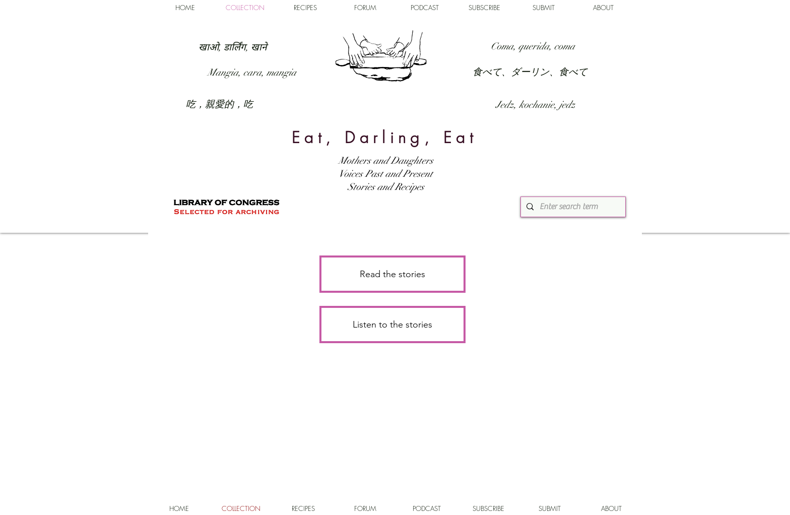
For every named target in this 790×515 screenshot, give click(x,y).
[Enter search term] (572, 207)
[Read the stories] (392, 274)
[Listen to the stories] (392, 324)
